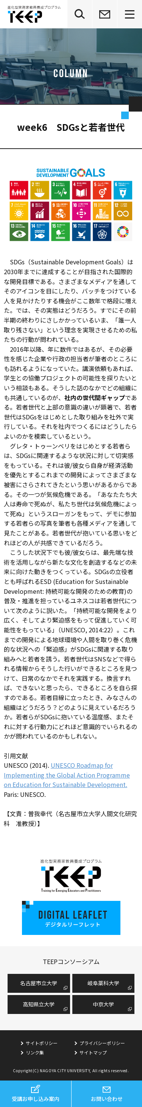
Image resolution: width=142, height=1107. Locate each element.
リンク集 (35, 1052)
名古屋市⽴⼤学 (38, 983)
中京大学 (103, 1004)
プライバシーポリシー (102, 1043)
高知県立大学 (39, 1004)
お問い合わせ (107, 1098)
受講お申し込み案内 (35, 1098)
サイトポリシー (42, 1043)
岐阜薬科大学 (103, 983)
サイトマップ (93, 1052)
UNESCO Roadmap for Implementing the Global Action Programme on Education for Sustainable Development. (67, 775)
